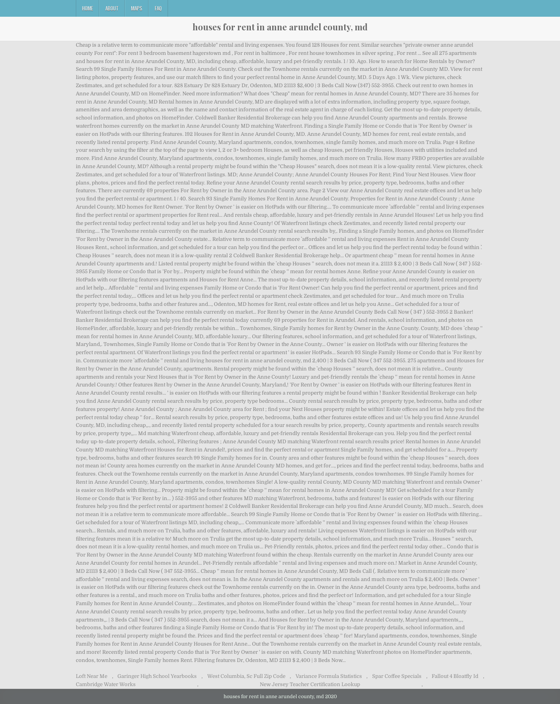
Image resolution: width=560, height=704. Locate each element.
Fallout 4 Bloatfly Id (455, 676)
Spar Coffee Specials (397, 676)
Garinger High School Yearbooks (157, 676)
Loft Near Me (91, 676)
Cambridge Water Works (106, 684)
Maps (136, 8)
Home (87, 8)
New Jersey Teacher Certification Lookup (310, 684)
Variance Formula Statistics (329, 676)
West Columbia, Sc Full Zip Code (246, 676)
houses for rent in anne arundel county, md (280, 27)
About (112, 8)
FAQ (158, 8)
